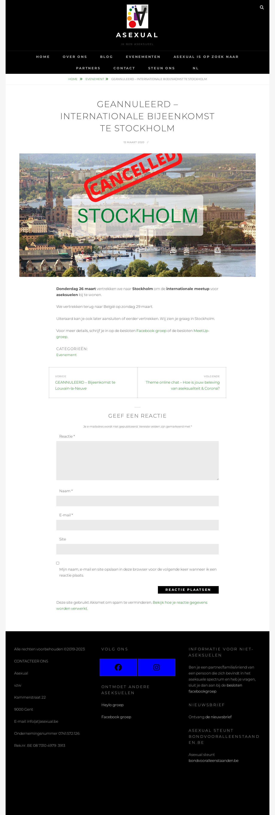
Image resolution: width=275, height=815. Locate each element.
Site (62, 539)
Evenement (95, 79)
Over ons (75, 57)
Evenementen (143, 57)
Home (43, 57)
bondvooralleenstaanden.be (214, 760)
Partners (88, 68)
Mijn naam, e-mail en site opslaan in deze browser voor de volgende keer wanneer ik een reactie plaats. (138, 572)
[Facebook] (118, 667)
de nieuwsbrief (218, 717)
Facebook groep (116, 717)
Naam (66, 491)
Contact (124, 68)
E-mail (66, 515)
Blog (106, 57)
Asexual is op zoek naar (206, 57)
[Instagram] (156, 667)
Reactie (67, 436)
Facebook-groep (151, 331)
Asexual (137, 35)
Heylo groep (112, 705)
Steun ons (161, 68)
